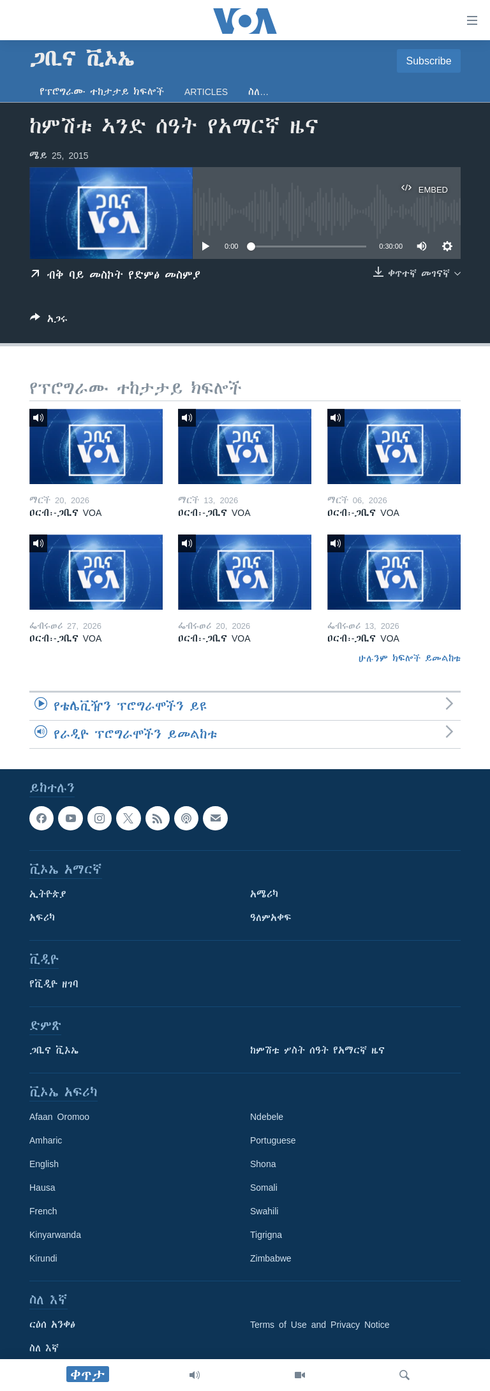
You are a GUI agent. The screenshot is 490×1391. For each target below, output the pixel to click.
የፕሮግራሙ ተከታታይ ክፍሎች (102, 92)
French (43, 1211)
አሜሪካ (264, 894)
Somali (264, 1187)
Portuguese (273, 1140)
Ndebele (266, 1116)
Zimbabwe (271, 1258)
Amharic (45, 1140)
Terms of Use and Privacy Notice (320, 1324)
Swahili (264, 1211)
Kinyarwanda (55, 1234)
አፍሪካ (42, 918)
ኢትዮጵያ (47, 894)
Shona (263, 1164)
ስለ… (258, 92)
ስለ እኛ (44, 1348)
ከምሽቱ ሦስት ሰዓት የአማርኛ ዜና (317, 1050)
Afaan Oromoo (59, 1116)
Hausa (42, 1187)
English (44, 1164)
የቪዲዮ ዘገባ (53, 984)
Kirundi (43, 1258)
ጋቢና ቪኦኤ (53, 1050)
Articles (206, 92)
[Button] (49, 321)
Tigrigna (266, 1234)
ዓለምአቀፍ (271, 918)
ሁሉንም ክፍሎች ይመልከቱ (410, 658)
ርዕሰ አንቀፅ (52, 1324)
